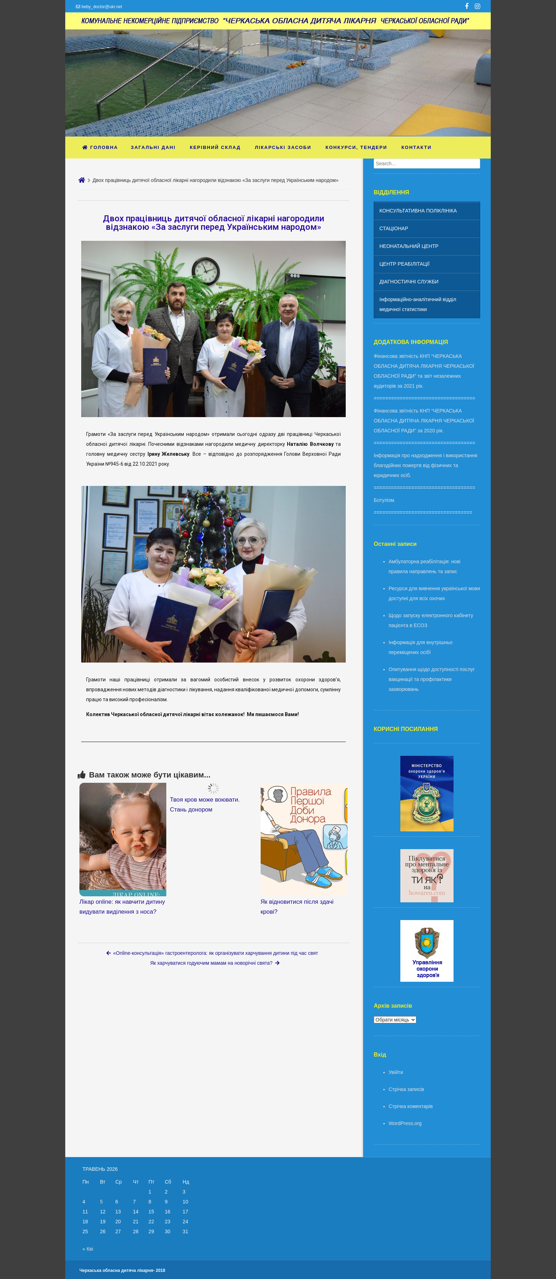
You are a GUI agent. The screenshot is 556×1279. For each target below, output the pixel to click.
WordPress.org (405, 1123)
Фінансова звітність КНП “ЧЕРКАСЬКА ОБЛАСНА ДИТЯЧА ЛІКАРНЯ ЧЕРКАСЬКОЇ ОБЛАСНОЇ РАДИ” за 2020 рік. (424, 420)
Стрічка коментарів (411, 1106)
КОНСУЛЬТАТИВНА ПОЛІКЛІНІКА (418, 211)
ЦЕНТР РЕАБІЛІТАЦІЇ (404, 264)
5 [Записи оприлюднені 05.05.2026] (101, 1202)
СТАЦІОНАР (393, 228)
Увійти (396, 1072)
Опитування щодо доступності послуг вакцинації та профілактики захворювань (432, 679)
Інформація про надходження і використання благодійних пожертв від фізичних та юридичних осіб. (425, 465)
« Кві (88, 1249)
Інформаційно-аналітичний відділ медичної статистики (417, 304)
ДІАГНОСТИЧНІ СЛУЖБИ (409, 281)
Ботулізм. (384, 500)
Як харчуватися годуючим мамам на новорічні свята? (214, 963)
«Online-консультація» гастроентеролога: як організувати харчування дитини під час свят (212, 953)
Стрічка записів (406, 1089)
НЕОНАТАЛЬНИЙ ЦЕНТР (409, 246)
